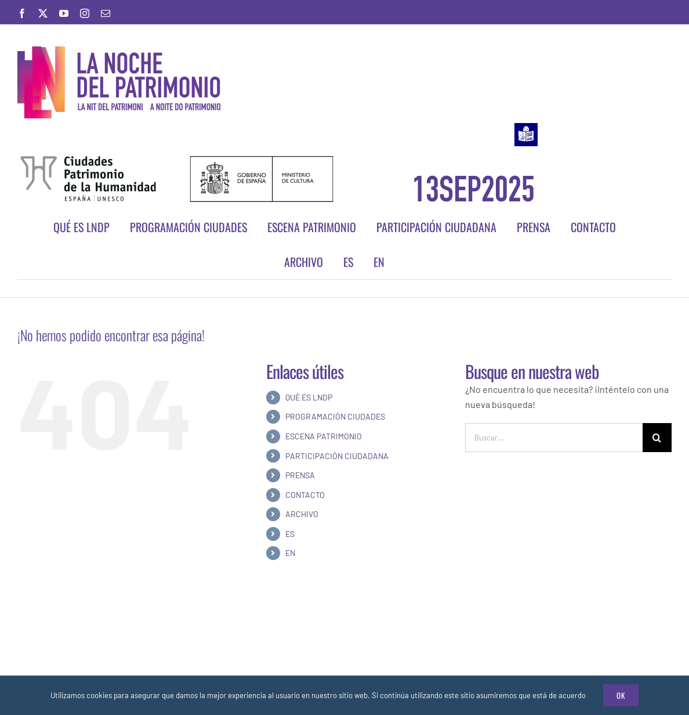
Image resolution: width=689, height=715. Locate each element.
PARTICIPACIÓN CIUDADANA (337, 456)
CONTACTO (305, 495)
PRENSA (300, 475)
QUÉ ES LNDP (308, 397)
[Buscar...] (554, 437)
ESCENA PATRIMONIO (323, 436)
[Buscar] (657, 437)
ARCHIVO (301, 514)
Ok (621, 695)
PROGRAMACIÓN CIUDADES (335, 416)
